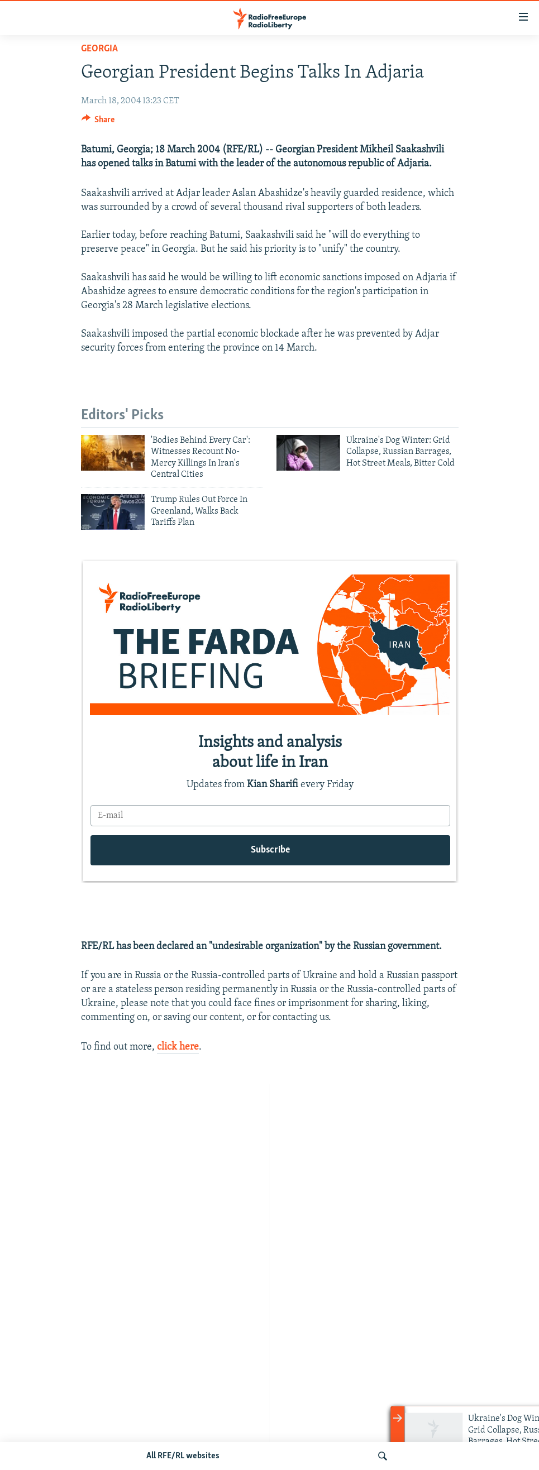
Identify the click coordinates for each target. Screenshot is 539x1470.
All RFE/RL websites (183, 1456)
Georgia (99, 49)
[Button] (98, 122)
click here (178, 1047)
